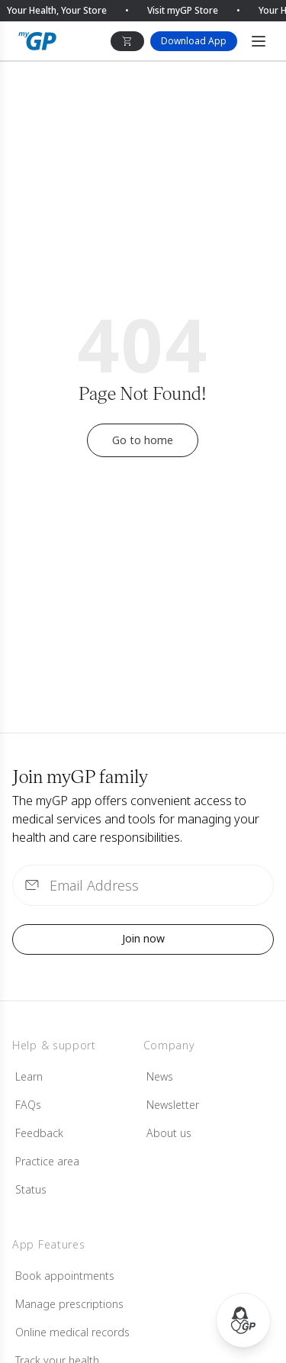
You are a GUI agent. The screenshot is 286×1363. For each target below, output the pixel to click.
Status (31, 1189)
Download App (194, 40)
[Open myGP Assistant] (243, 1320)
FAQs (28, 1104)
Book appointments (64, 1275)
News (159, 1076)
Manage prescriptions (69, 1304)
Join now (143, 938)
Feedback (39, 1133)
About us (168, 1133)
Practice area (47, 1161)
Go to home (142, 440)
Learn (29, 1076)
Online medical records (72, 1332)
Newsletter (172, 1104)
